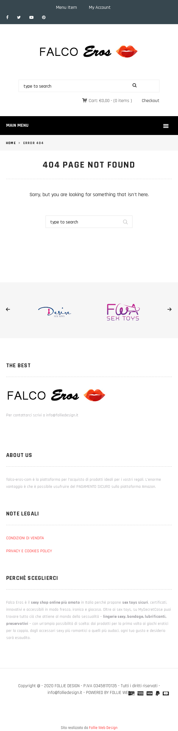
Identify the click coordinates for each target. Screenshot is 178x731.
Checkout (150, 101)
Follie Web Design (103, 727)
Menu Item (66, 7)
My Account (100, 7)
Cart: (99, 101)
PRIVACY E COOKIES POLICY (29, 551)
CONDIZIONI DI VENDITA (25, 538)
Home (11, 143)
